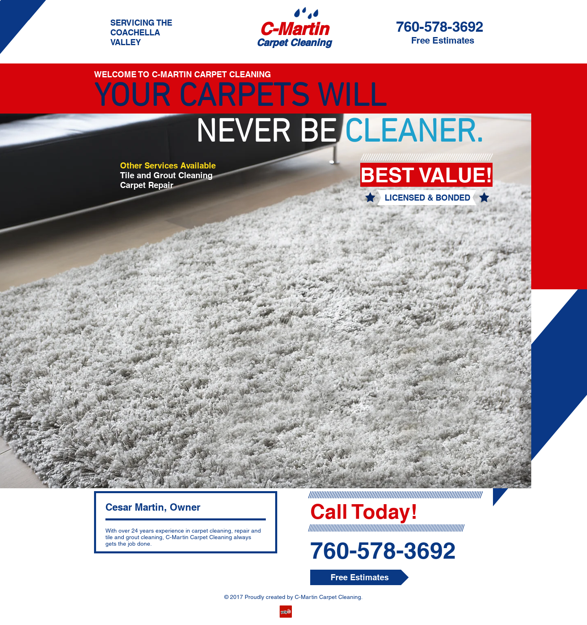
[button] (427, 197)
